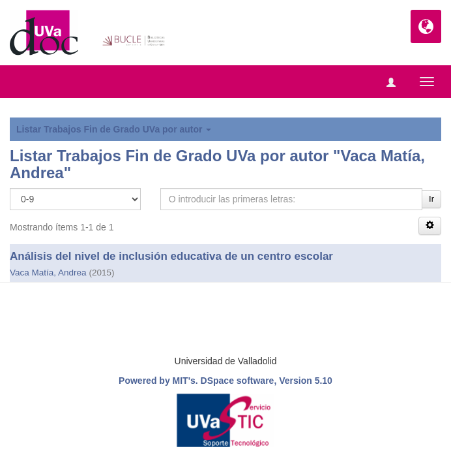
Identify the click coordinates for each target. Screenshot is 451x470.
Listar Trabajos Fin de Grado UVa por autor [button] (113, 129)
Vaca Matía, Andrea (48, 272)
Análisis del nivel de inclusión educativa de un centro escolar (171, 256)
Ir (431, 199)
